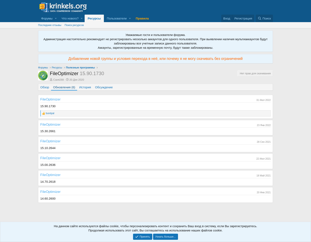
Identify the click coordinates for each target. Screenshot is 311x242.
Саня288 (58, 79)
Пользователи (117, 18)
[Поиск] (264, 18)
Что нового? (70, 18)
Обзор (44, 87)
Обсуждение (104, 87)
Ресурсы (94, 18)
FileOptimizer (50, 99)
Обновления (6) (64, 87)
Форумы (46, 18)
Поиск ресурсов (74, 25)
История (85, 87)
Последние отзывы (49, 25)
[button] (56, 18)
